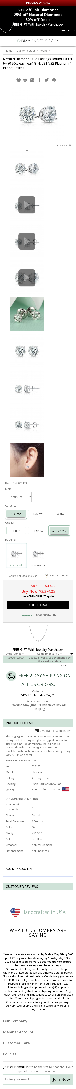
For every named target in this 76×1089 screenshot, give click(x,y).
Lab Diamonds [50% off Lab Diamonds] (38, 9)
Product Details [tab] (20, 723)
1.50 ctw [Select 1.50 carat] (59, 514)
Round (44, 50)
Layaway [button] (26, 615)
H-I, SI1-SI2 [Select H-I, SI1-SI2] (38, 531)
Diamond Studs (26, 50)
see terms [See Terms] (65, 664)
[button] (18, 80)
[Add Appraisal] (6, 576)
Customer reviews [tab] (22, 886)
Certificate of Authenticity (53, 731)
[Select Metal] (18, 497)
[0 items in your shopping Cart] (71, 40)
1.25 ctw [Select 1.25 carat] (37, 514)
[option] (27, 168)
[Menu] (5, 40)
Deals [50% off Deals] (38, 19)
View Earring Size (58, 575)
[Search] (13, 40)
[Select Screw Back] (38, 554)
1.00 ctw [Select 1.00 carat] (16, 514)
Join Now (61, 1079)
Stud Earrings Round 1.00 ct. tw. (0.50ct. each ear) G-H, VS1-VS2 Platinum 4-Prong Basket (38, 63)
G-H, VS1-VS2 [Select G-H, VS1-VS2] (59, 531)
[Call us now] (63, 40)
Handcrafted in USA (38, 912)
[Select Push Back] (16, 554)
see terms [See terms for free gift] (67, 30)
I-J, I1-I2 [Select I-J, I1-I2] (16, 531)
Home (8, 50)
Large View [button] (63, 144)
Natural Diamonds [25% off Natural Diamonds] (38, 14)
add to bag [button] (38, 605)
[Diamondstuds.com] (38, 41)
